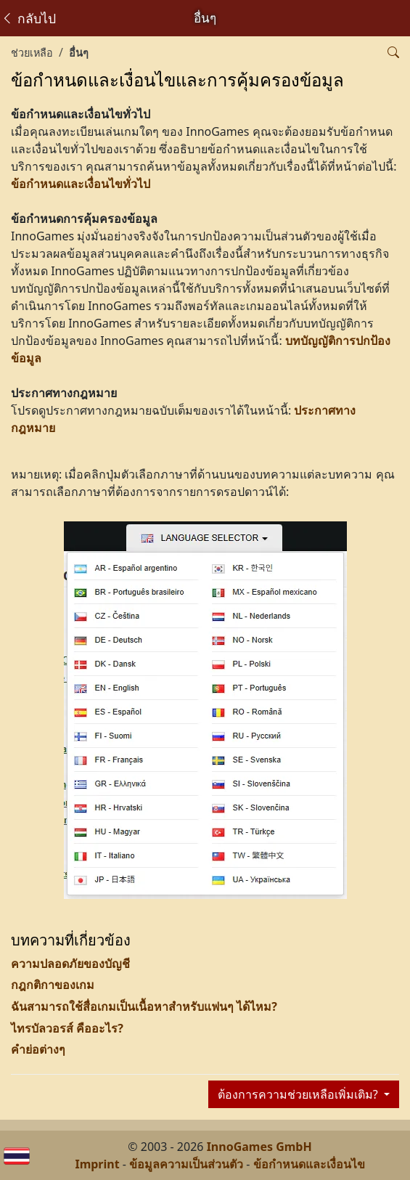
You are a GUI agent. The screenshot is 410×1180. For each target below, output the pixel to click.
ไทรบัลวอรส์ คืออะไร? (67, 1028)
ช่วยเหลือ (32, 53)
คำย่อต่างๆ (38, 1049)
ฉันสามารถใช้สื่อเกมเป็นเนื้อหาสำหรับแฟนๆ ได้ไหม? (144, 1006)
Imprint (97, 1164)
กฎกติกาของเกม (52, 985)
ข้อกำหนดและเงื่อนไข (309, 1164)
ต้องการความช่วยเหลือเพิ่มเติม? (299, 1094)
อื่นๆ (79, 53)
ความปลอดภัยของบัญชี (70, 964)
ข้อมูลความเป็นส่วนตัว (186, 1164)
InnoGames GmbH (259, 1147)
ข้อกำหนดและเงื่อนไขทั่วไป (80, 184)
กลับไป (28, 18)
